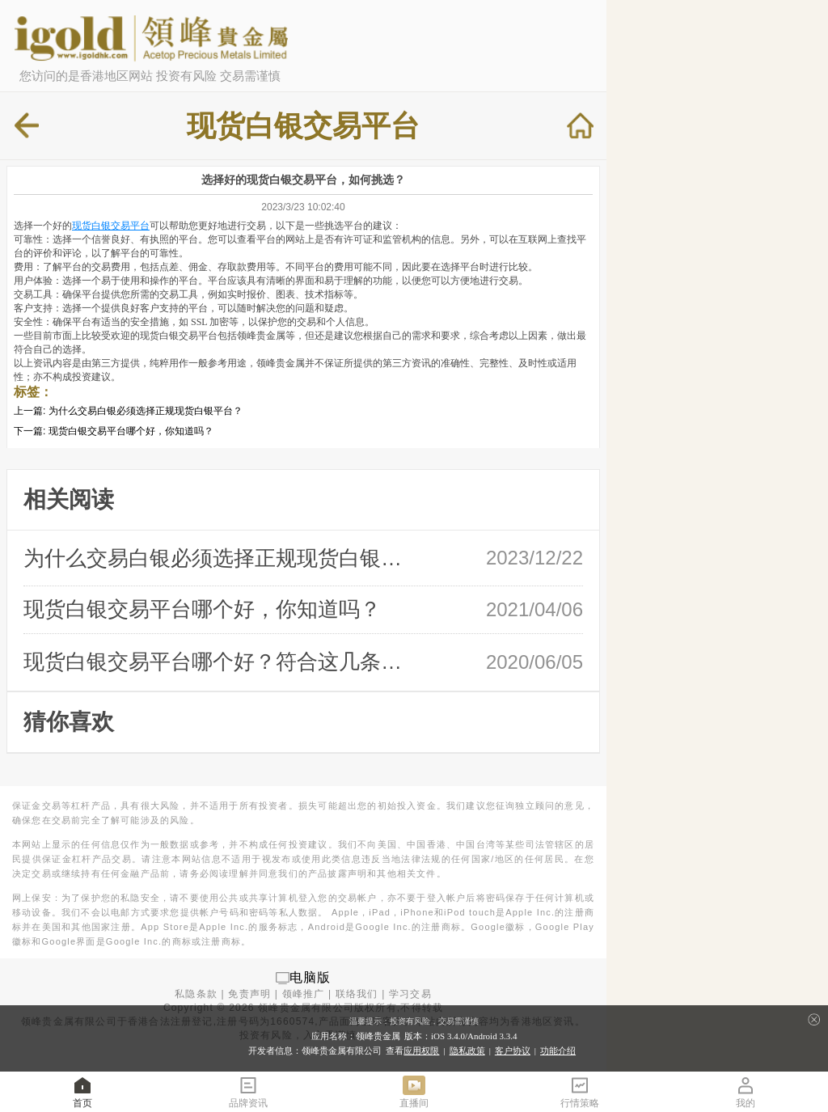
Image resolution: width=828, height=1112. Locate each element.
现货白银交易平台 (111, 225)
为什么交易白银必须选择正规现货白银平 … (219, 558)
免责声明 (249, 994)
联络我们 (357, 994)
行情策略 (579, 1091)
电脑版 (310, 977)
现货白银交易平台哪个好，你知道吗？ (131, 431)
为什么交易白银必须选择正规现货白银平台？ (146, 410)
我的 (745, 1091)
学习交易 (410, 994)
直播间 (414, 1091)
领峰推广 (303, 994)
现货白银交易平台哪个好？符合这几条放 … (219, 661)
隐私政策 (467, 1050)
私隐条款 (196, 994)
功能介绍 (558, 1050)
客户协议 (512, 1050)
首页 (82, 1091)
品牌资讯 (248, 1091)
